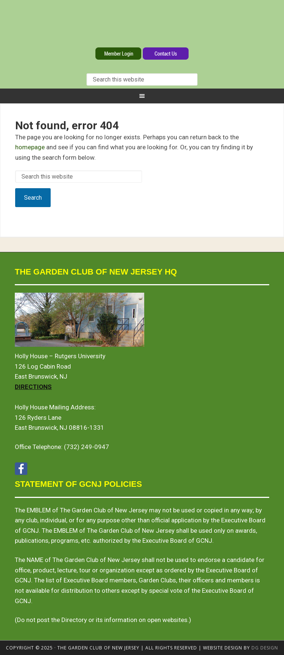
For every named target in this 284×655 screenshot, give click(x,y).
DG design (264, 648)
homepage (30, 147)
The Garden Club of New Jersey (142, 25)
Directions (33, 386)
